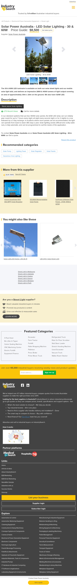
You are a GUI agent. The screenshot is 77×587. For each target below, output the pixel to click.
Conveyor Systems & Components (13, 531)
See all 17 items (20, 174)
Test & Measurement (46, 545)
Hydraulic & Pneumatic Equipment (13, 555)
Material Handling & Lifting (48, 521)
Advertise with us (7, 486)
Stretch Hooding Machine (61, 346)
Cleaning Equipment (8, 525)
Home (4, 465)
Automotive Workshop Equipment (13, 521)
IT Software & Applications (10, 569)
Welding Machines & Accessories (50, 562)
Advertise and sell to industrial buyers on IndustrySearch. (24, 422)
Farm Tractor (32, 340)
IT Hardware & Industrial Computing (13, 565)
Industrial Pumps (7, 562)
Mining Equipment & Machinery (49, 528)
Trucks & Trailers (44, 552)
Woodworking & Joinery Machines (50, 565)
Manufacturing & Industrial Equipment (51, 518)
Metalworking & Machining (48, 525)
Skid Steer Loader (58, 343)
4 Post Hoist (8, 338)
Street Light (45, 21)
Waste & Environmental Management (51, 558)
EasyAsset (26, 417)
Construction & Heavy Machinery (12, 528)
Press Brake (32, 353)
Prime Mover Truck (35, 356)
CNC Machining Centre (12, 347)
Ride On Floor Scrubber (61, 340)
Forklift (30, 343)
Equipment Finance (11, 354)
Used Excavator (57, 350)
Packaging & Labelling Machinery (50, 531)
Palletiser (31, 350)
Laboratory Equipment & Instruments (14, 572)
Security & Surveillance (47, 542)
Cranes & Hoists (7, 535)
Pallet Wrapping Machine (37, 346)
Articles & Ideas (7, 469)
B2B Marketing (7, 475)
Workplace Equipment (46, 569)
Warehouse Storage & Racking (49, 555)
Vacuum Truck (57, 353)
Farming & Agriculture (9, 545)
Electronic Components (9, 542)
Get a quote (38, 583)
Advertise (72, 2)
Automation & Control (9, 518)
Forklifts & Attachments (9, 552)
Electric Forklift (9, 350)
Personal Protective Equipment (49, 538)
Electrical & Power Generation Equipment (25, 21)
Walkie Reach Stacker (60, 356)
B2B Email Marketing (9, 479)
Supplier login (38, 503)
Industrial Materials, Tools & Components (15, 558)
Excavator (31, 337)
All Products (6, 21)
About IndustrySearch (9, 472)
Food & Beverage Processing (11, 548)
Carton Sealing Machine (13, 344)
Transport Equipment (46, 548)
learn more (11, 316)
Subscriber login (38, 509)
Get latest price (47, 30)
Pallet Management (45, 535)
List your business (38, 497)
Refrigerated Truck (59, 337)
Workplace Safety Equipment (49, 572)
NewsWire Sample (8, 482)
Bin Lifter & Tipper (11, 341)
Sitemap (4, 492)
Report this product (68, 140)
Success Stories (7, 489)
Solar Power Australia (17, 34)
